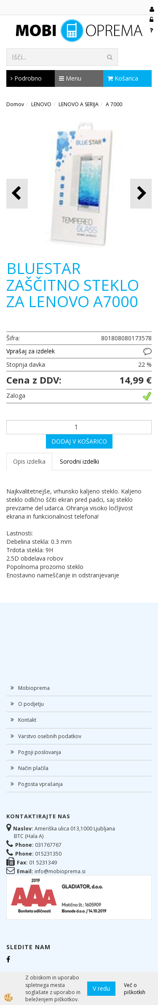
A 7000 (114, 104)
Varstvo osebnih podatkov (49, 736)
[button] (141, 194)
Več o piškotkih (134, 989)
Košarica (122, 78)
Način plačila (33, 768)
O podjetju (31, 703)
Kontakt (27, 719)
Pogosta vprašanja (40, 784)
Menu (70, 78)
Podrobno (26, 78)
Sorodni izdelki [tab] (79, 461)
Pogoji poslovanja (39, 752)
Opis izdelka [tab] (29, 461)
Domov (15, 104)
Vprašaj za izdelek (30, 351)
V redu (101, 988)
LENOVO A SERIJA (79, 104)
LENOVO (41, 104)
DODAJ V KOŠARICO (79, 441)
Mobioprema (34, 688)
